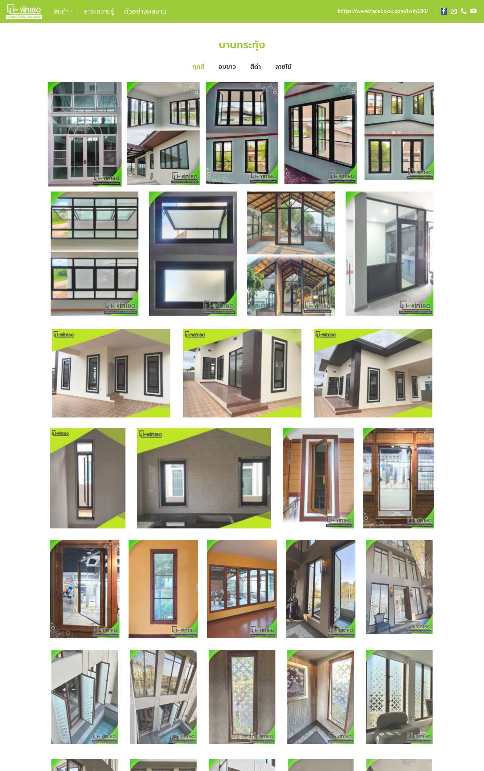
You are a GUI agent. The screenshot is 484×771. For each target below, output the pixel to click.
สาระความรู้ (99, 11)
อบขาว (227, 66)
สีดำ (255, 66)
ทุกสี (198, 66)
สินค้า (64, 11)
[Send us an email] (454, 11)
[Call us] (464, 11)
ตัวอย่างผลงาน (145, 11)
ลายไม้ (283, 66)
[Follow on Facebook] (444, 11)
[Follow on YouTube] (473, 11)
